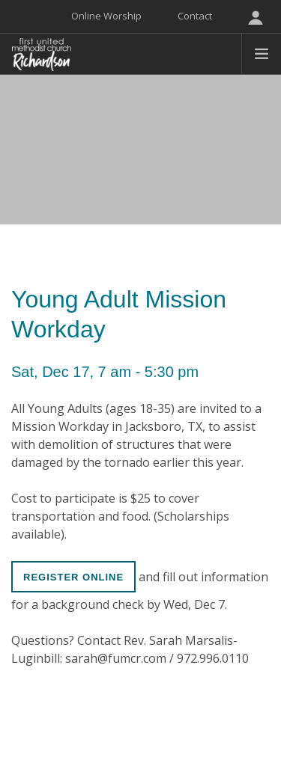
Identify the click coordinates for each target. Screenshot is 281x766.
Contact (195, 15)
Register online (73, 577)
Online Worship (106, 15)
